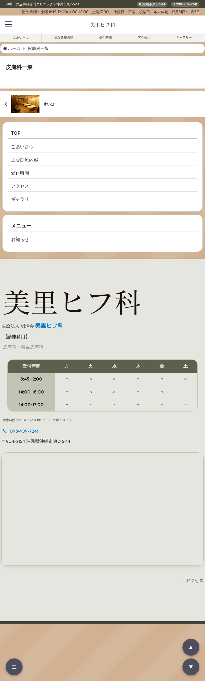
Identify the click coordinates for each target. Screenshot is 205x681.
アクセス (144, 37)
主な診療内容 (63, 37)
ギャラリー (184, 37)
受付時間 (105, 37)
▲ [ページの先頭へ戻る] (191, 647)
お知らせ (20, 239)
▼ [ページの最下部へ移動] (191, 667)
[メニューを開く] (14, 666)
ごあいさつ (20, 37)
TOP (15, 133)
